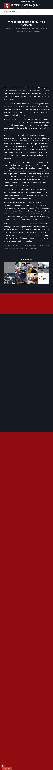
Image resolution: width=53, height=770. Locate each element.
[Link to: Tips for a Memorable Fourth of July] (20, 278)
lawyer (25, 248)
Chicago (23, 245)
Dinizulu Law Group (10, 248)
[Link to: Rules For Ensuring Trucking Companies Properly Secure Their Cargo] (9, 267)
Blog (18, 29)
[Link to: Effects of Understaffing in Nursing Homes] (32, 267)
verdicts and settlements (34, 235)
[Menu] (46, 5)
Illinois (20, 248)
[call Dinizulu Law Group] (3, 766)
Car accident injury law (27, 29)
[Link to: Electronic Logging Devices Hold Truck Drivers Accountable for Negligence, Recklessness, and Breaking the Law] (9, 278)
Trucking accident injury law (21, 31)
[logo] (22, 5)
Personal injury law (41, 29)
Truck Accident (33, 248)
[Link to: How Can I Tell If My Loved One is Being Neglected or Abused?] (20, 267)
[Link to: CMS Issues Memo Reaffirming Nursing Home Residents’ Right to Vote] (43, 278)
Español (24, 1)
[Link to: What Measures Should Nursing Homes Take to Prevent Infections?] (32, 278)
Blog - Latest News (9, 11)
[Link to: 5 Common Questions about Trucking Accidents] (43, 267)
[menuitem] (46, 5)
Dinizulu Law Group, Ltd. (19, 224)
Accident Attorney (14, 245)
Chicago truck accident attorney (38, 245)
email (17, 235)
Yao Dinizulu (36, 31)
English (31, 1)
